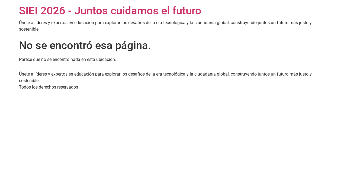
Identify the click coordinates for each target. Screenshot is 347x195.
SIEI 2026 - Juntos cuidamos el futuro (110, 10)
